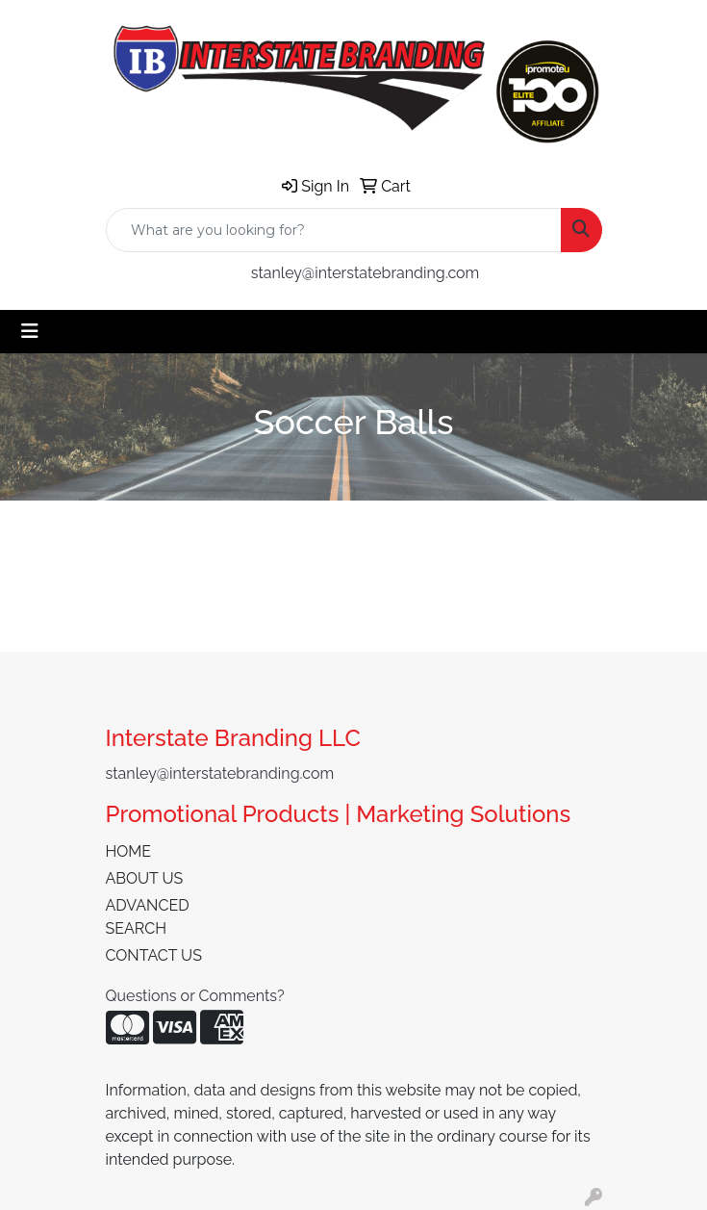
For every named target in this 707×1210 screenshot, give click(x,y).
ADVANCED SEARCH (147, 917)
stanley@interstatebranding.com (365, 273)
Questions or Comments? (195, 996)
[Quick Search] (334, 230)
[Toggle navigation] (30, 331)
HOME (129, 851)
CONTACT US (154, 955)
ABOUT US (145, 878)
